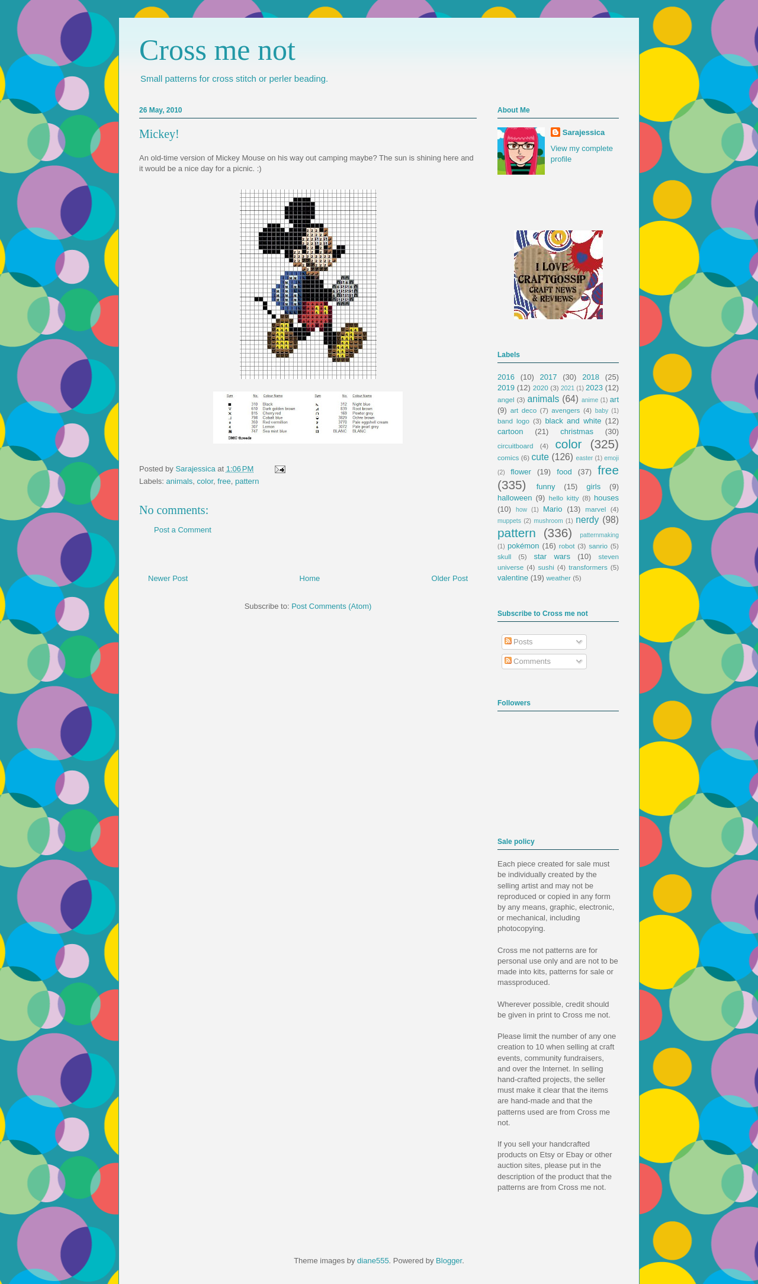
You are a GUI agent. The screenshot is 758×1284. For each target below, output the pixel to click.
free (223, 481)
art (614, 399)
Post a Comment (182, 529)
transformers (588, 567)
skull (504, 556)
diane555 (373, 1260)
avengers (565, 410)
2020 (540, 387)
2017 (548, 377)
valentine (512, 577)
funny (546, 486)
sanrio (598, 546)
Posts (519, 641)
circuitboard (515, 446)
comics (508, 457)
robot (567, 546)
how (521, 509)
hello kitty (563, 498)
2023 (594, 387)
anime (590, 400)
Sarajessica (196, 468)
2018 (590, 377)
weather (558, 578)
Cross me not (217, 49)
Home (310, 578)
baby (602, 410)
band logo (513, 421)
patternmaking (599, 535)
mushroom (548, 521)
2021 (567, 388)
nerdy (587, 520)
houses (606, 497)
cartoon (510, 431)
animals (179, 481)
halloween (514, 497)
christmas (576, 431)
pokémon (523, 545)
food (564, 471)
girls (593, 486)
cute (540, 457)
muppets (509, 521)
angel (506, 399)
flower (520, 471)
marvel (595, 509)
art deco (523, 410)
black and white (573, 420)
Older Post (450, 578)
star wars (552, 556)
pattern (247, 481)
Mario (553, 509)
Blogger (449, 1260)
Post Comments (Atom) (331, 606)
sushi (546, 567)
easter (584, 458)
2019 (506, 387)
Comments (528, 661)
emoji (611, 458)
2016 (506, 377)
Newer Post (168, 578)
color (205, 481)
